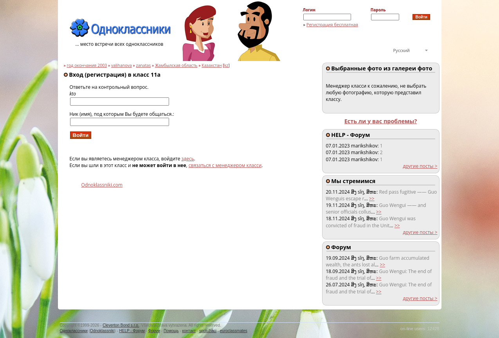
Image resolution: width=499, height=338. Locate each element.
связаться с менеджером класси (225, 165)
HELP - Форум (132, 331)
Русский (401, 50)
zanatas (143, 65)
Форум (154, 331)
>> (372, 198)
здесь (188, 158)
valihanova (121, 65)
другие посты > (420, 166)
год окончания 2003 (87, 65)
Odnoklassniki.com (102, 185)
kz (226, 65)
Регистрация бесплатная (332, 24)
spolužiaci (207, 331)
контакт (189, 331)
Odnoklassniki (102, 331)
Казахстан (212, 65)
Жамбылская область (176, 65)
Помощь (171, 331)
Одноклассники (74, 331)
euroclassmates (233, 331)
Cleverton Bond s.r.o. (121, 325)
